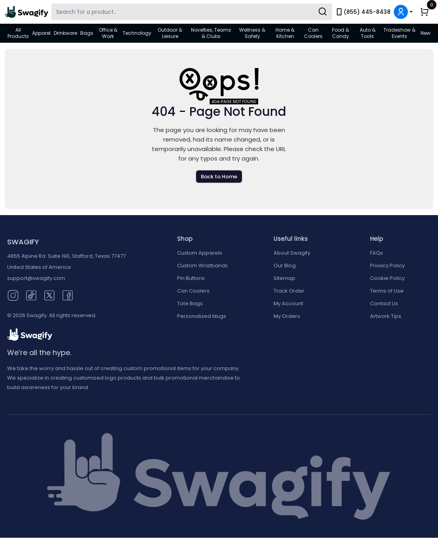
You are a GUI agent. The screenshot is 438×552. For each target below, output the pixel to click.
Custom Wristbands (202, 265)
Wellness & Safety (252, 33)
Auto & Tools (368, 33)
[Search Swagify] (191, 12)
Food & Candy (340, 33)
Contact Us (384, 303)
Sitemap (284, 278)
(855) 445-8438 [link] (363, 12)
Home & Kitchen (285, 33)
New (425, 33)
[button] (403, 12)
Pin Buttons (191, 278)
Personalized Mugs (201, 316)
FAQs (376, 253)
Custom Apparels (199, 253)
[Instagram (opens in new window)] (13, 295)
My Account (288, 303)
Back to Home (219, 176)
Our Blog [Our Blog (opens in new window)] (285, 265)
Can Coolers (313, 33)
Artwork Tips (385, 316)
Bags (86, 33)
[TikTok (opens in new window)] (31, 295)
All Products (18, 33)
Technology (137, 33)
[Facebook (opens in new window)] (68, 295)
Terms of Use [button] (387, 291)
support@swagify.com (36, 278)
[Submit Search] (322, 12)
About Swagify (292, 253)
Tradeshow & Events (399, 33)
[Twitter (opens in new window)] (49, 295)
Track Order (289, 291)
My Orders (287, 316)
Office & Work (108, 33)
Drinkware (65, 33)
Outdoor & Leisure (170, 33)
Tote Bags (190, 303)
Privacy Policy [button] (387, 265)
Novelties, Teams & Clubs (211, 33)
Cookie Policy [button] (387, 278)
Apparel (41, 33)
